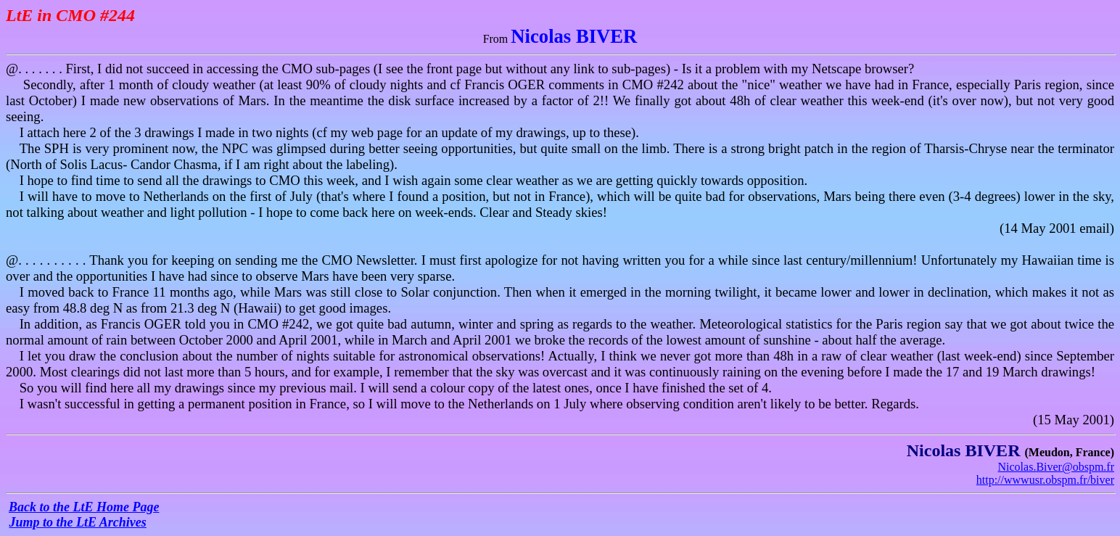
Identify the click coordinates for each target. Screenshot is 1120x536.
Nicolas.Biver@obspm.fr (1056, 467)
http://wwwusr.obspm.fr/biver (1045, 480)
